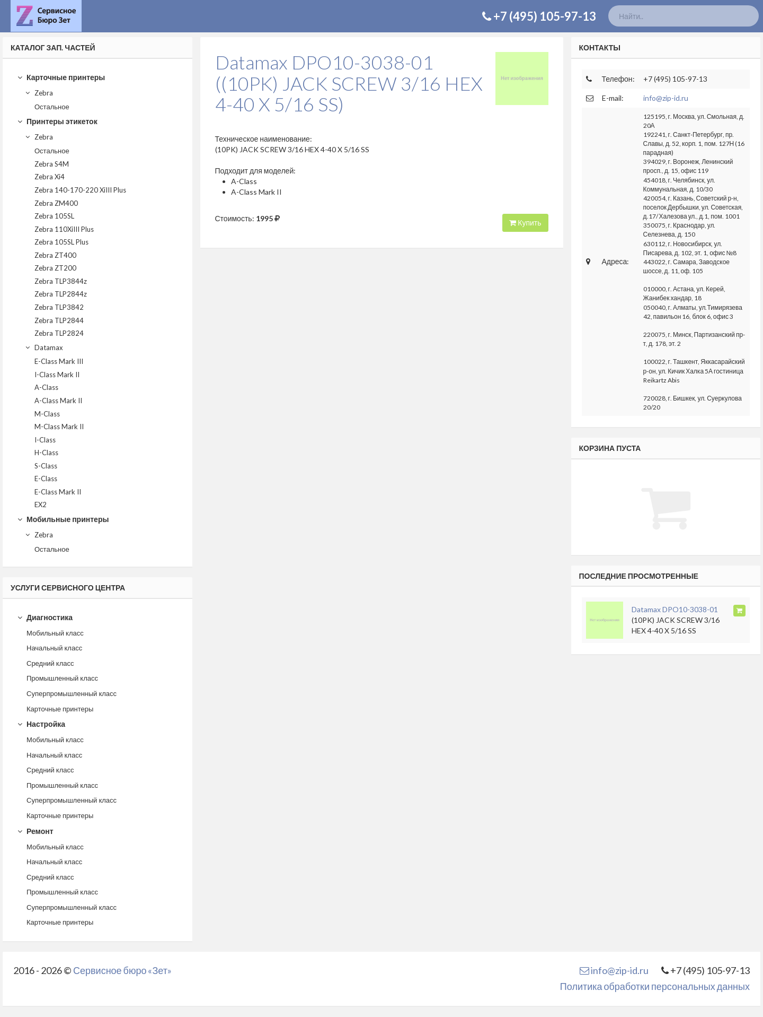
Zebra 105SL (54, 216)
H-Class (46, 452)
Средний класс (50, 663)
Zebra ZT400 (55, 255)
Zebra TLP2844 (59, 320)
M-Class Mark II (59, 426)
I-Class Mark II (56, 374)
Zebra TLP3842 (59, 307)
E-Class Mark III (58, 361)
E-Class (45, 478)
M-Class (47, 414)
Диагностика (44, 617)
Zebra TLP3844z (60, 281)
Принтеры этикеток (56, 121)
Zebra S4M (51, 164)
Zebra (38, 93)
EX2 (40, 504)
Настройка (41, 723)
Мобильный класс (55, 633)
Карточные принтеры (60, 77)
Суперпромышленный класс (71, 693)
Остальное (51, 106)
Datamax (43, 347)
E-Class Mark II (57, 492)
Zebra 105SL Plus (61, 242)
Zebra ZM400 (56, 203)
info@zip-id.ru (665, 97)
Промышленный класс (62, 678)
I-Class (45, 440)
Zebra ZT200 (55, 268)
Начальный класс (54, 648)
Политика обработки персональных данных (655, 986)
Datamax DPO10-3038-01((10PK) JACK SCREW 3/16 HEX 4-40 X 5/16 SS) (349, 83)
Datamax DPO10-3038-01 (675, 609)
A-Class (46, 387)
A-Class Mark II (58, 400)
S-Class (45, 466)
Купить (525, 222)
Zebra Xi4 (49, 176)
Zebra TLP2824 (59, 333)
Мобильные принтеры (62, 519)
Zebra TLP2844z (60, 294)
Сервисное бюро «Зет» (122, 970)
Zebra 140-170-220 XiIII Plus (80, 190)
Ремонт (35, 831)
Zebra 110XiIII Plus (64, 229)
